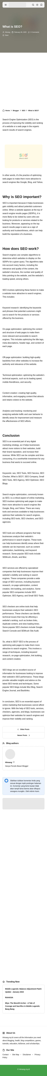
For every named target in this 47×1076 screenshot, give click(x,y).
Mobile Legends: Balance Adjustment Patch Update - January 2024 (23, 990)
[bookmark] (41, 5)
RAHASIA (9, 997)
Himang (7, 32)
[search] (33, 5)
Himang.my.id (24, 1069)
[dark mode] (37, 5)
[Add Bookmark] (5, 35)
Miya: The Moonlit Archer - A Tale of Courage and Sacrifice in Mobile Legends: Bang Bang (22, 1006)
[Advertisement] (23, 81)
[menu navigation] (6, 5)
